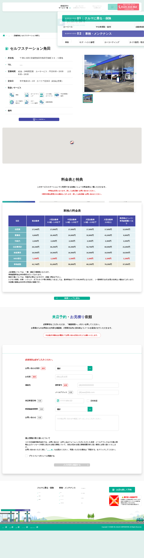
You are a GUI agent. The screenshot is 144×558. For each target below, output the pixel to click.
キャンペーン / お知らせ (91, 520)
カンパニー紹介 (87, 525)
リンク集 (84, 530)
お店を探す (12, 35)
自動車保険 (43, 526)
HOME (4, 35)
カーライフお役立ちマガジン (93, 515)
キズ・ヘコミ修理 (67, 523)
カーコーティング (67, 526)
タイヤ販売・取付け (68, 530)
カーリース (43, 519)
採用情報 (33, 555)
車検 (62, 519)
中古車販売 (43, 523)
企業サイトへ (8, 555)
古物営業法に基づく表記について (76, 555)
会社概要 (21, 555)
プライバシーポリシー (50, 555)
